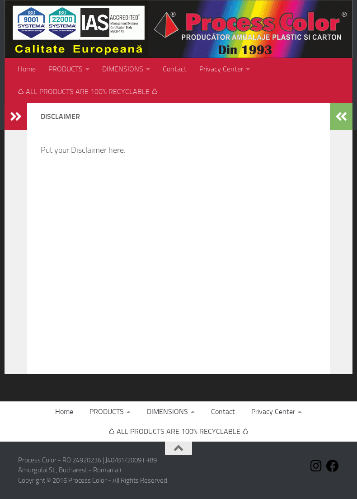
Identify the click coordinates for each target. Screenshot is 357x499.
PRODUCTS (65, 69)
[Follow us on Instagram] (316, 466)
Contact (175, 69)
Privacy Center (221, 69)
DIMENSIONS (122, 69)
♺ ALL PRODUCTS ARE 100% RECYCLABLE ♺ (88, 91)
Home (27, 69)
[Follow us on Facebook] (332, 466)
